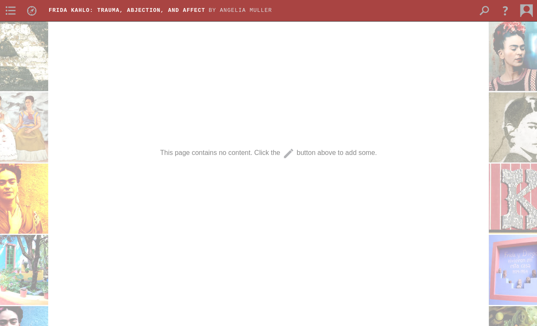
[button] (505, 10)
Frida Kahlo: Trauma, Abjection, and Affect (127, 10)
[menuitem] (10, 10)
